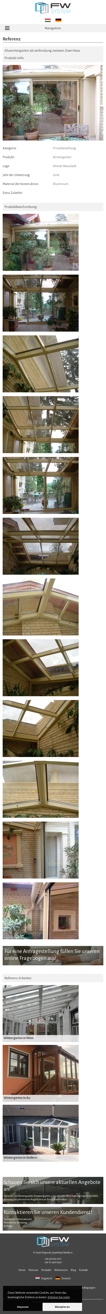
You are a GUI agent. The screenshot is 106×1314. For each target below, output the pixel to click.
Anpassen (23, 1306)
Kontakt (83, 1270)
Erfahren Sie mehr (59, 1297)
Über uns (33, 1270)
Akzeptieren (62, 1306)
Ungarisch (43, 1278)
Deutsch (63, 1278)
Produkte (46, 1270)
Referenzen (61, 1270)
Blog (73, 1270)
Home (21, 1270)
